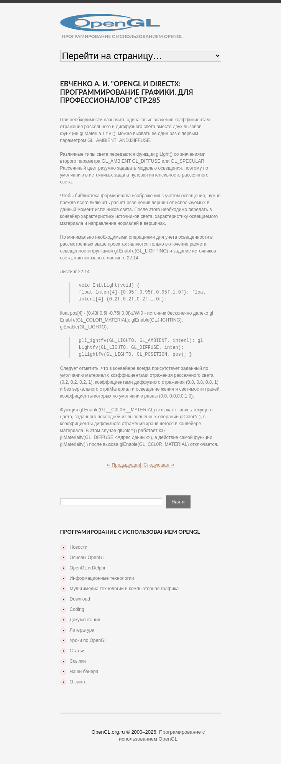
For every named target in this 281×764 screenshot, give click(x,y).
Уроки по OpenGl (88, 642)
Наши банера (84, 674)
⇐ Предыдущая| (124, 467)
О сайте (78, 684)
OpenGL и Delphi (87, 570)
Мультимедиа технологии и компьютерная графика (124, 591)
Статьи (77, 653)
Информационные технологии (102, 580)
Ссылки (78, 663)
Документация (85, 622)
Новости (78, 549)
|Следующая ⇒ (158, 467)
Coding (77, 611)
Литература (82, 632)
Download (80, 601)
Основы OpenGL (87, 560)
